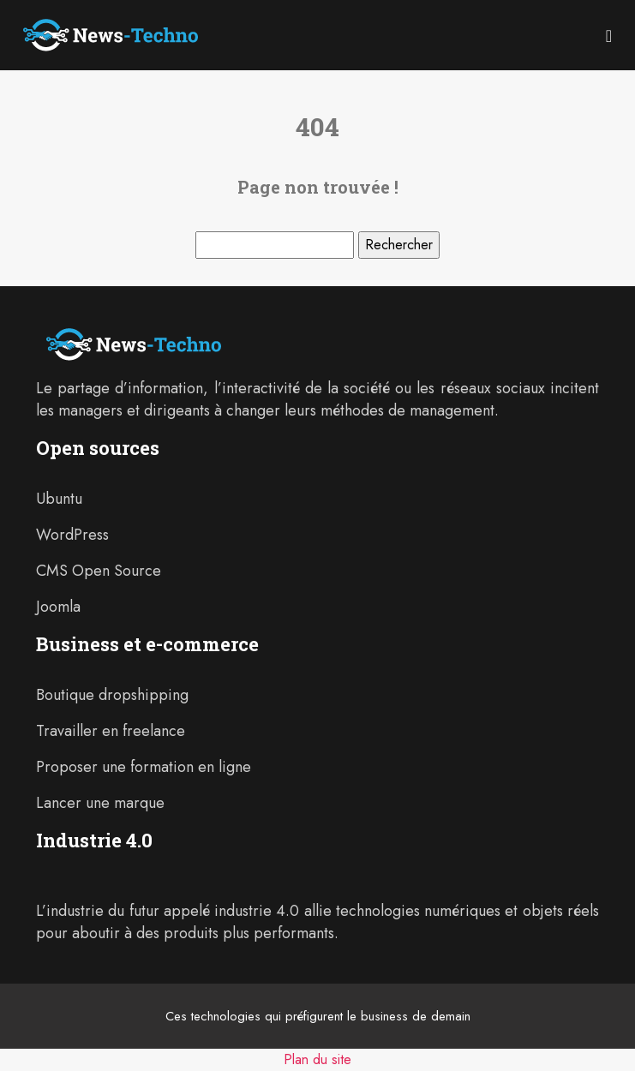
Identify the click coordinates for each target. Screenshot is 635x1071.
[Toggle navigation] (609, 35)
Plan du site (317, 1059)
